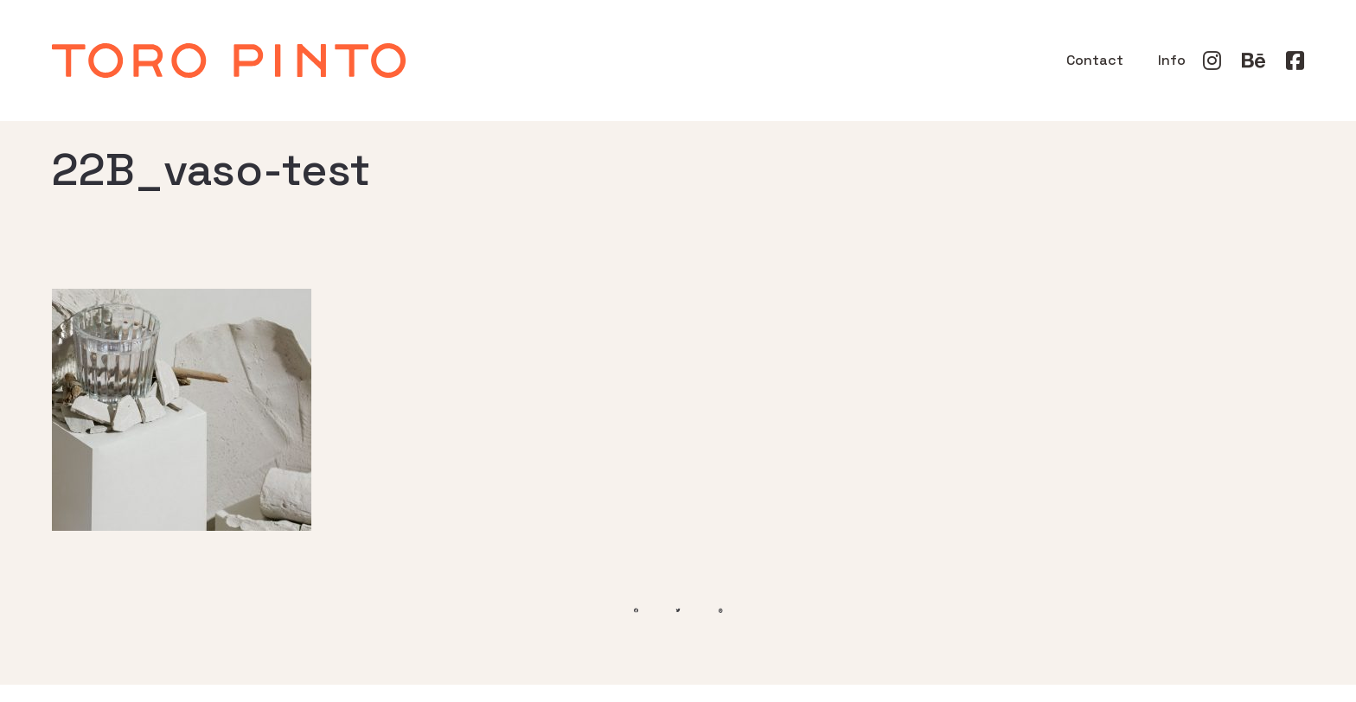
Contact (1094, 60)
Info (1172, 60)
